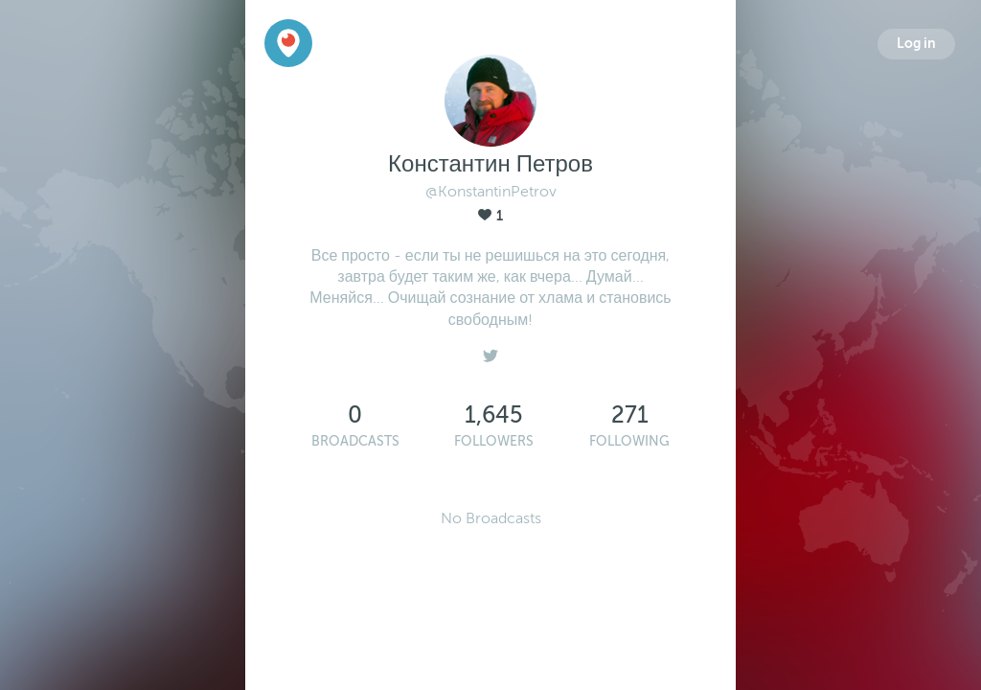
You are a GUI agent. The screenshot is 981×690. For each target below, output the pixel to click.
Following (629, 441)
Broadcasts (355, 441)
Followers (494, 441)
